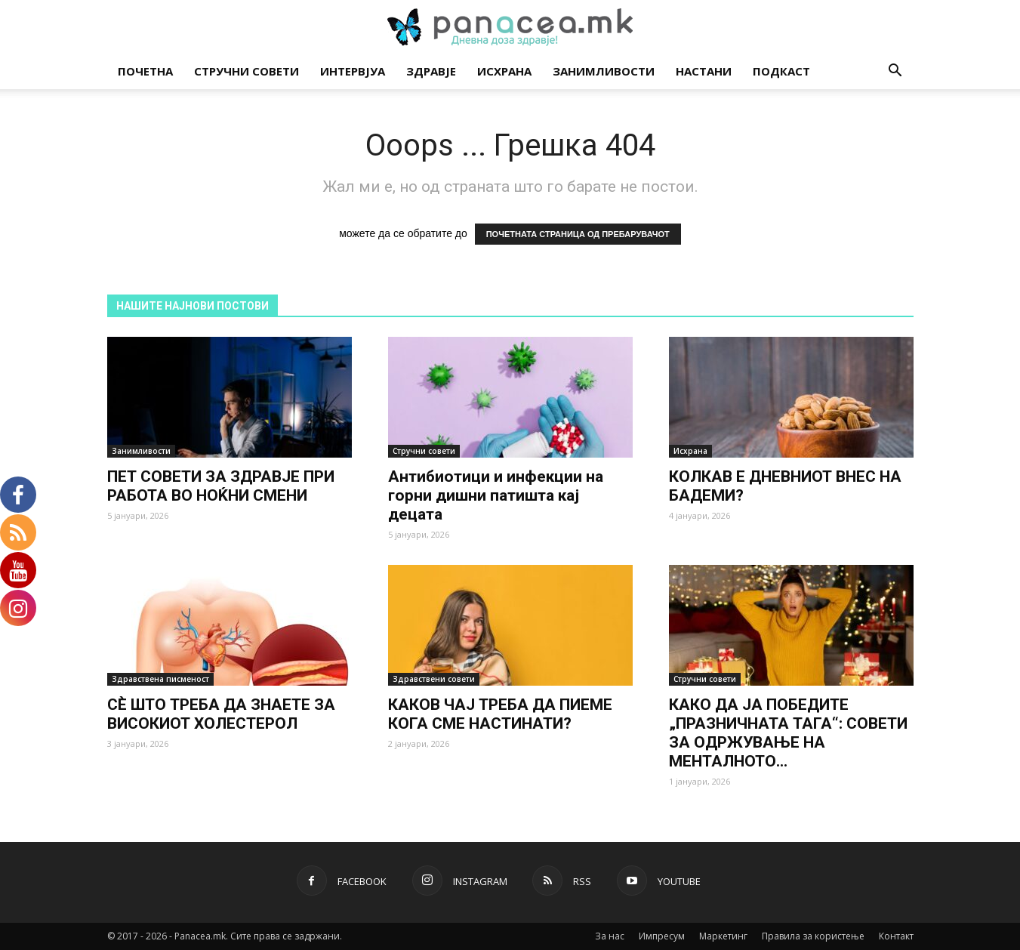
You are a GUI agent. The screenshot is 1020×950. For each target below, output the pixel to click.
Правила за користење (813, 936)
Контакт (896, 936)
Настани (704, 71)
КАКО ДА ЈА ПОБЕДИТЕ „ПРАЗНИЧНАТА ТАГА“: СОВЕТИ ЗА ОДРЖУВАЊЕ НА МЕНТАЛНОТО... (788, 733)
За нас (609, 936)
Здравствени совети (434, 679)
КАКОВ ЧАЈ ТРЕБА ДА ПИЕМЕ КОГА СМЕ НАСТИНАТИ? (500, 714)
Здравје (431, 71)
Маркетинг (723, 936)
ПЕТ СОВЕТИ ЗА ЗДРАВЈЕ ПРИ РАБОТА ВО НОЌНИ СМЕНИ (220, 485)
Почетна (145, 71)
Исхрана (504, 71)
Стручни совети (246, 71)
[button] (895, 72)
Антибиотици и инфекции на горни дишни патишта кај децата (495, 495)
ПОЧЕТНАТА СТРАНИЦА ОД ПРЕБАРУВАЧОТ (578, 234)
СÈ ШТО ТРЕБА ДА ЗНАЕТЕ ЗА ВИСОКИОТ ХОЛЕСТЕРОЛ (221, 714)
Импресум (662, 936)
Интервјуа (352, 71)
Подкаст (781, 71)
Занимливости (604, 71)
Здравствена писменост (160, 679)
